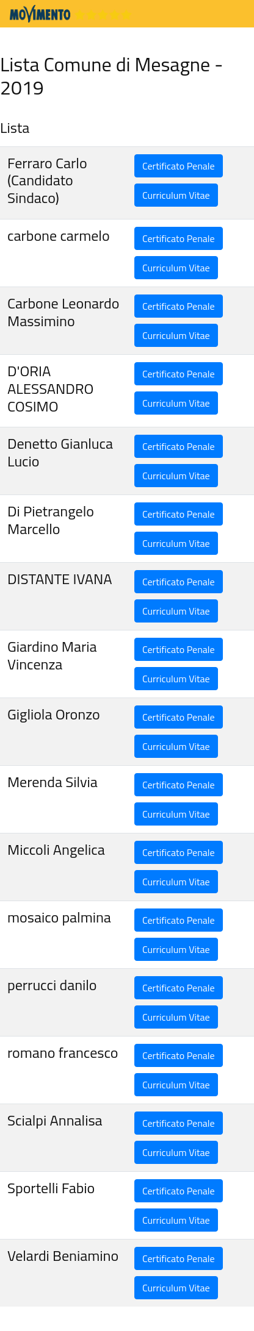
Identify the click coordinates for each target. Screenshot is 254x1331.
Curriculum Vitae (176, 195)
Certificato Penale (178, 166)
